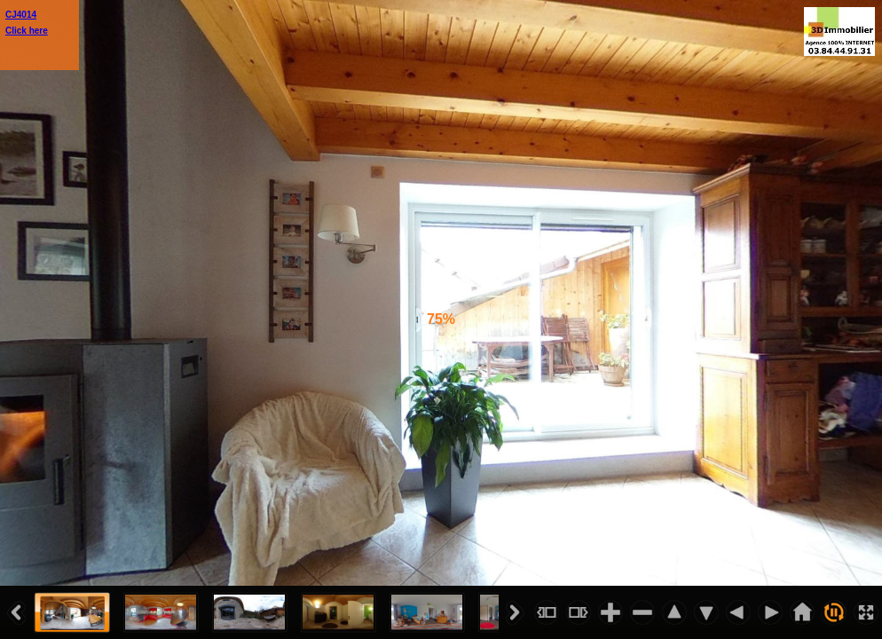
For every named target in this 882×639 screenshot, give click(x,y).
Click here (26, 31)
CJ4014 (20, 15)
